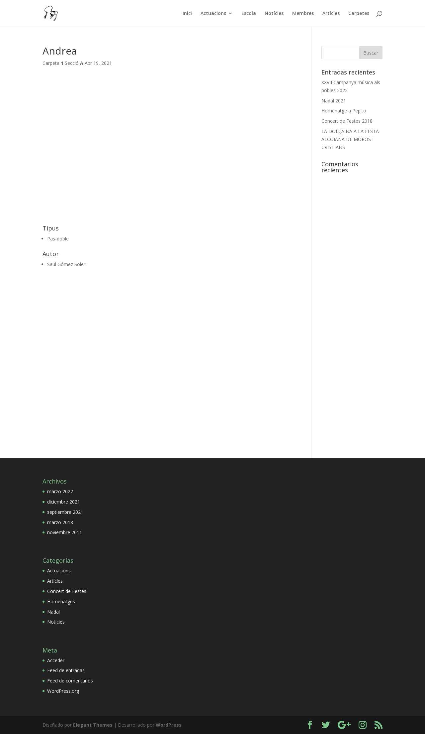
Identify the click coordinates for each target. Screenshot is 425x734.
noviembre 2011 (64, 532)
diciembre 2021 (63, 502)
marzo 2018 (60, 522)
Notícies (274, 13)
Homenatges (61, 601)
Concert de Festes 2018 (347, 121)
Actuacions (213, 13)
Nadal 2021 (333, 100)
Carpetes (358, 13)
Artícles (331, 13)
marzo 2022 (60, 491)
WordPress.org (63, 691)
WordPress (169, 725)
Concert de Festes (66, 591)
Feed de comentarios (70, 680)
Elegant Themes (93, 725)
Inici (187, 13)
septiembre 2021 (65, 512)
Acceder (55, 660)
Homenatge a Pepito (343, 110)
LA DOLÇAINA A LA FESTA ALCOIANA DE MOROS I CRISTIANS (350, 139)
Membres (303, 13)
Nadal (53, 612)
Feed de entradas (66, 670)
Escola (248, 13)
